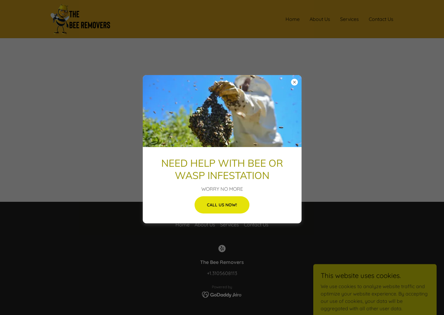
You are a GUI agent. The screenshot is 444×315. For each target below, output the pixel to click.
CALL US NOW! (222, 205)
